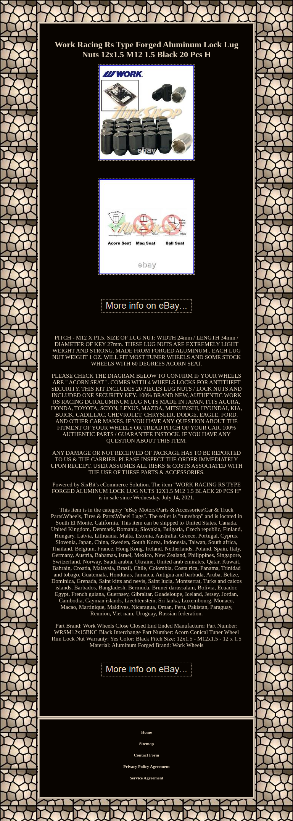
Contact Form (146, 755)
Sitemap (146, 743)
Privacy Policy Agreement (146, 766)
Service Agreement (146, 778)
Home (146, 732)
